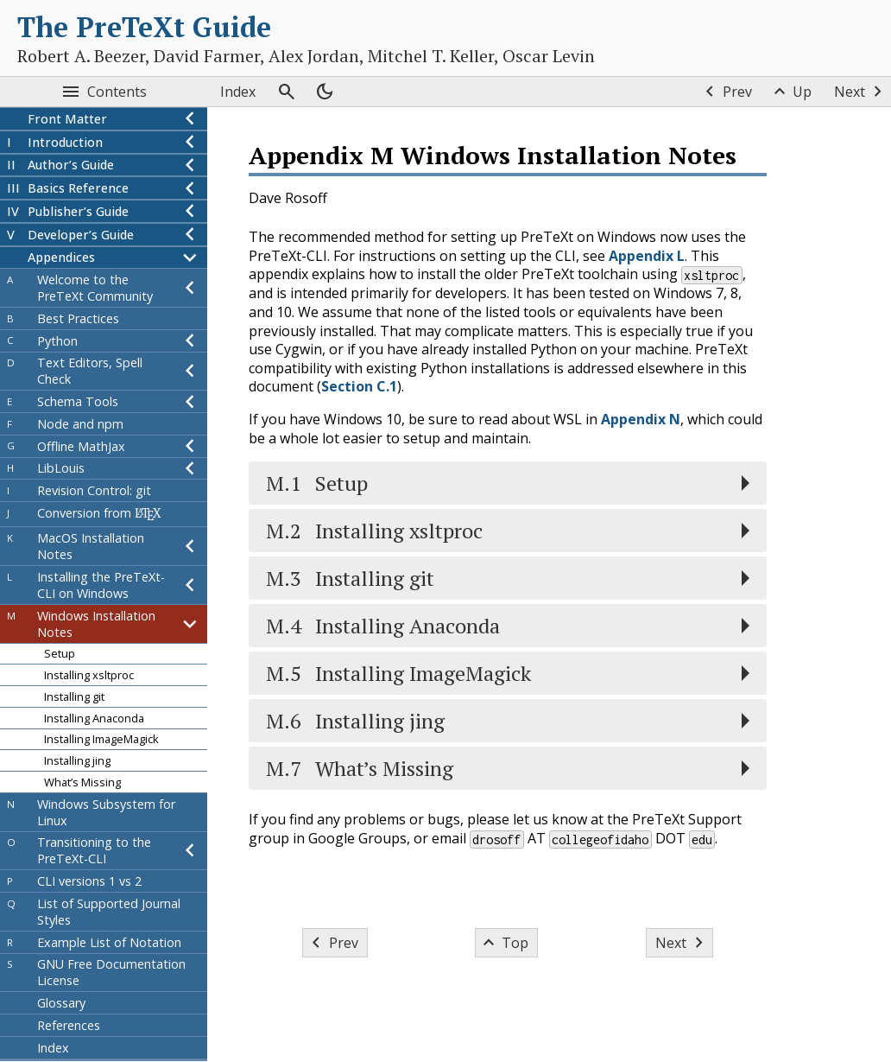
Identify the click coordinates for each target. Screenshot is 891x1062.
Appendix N (640, 419)
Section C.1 (359, 386)
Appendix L (647, 255)
